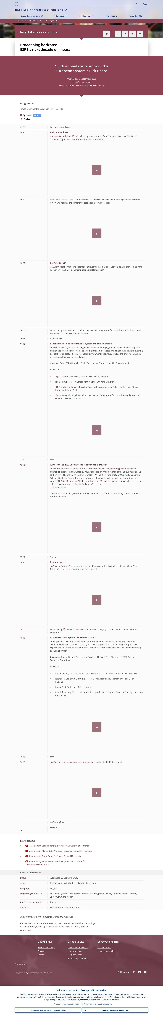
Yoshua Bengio (60, 566)
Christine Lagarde (58, 136)
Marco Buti (64, 376)
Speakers (27, 115)
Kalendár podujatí (50, 21)
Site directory (21, 964)
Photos (26, 119)
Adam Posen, (59, 266)
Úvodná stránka (20, 21)
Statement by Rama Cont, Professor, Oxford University (55, 856)
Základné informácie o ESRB (32, 16)
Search (137, 4)
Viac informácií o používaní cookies (98, 1003)
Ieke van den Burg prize (112, 468)
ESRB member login (46, 947)
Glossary (41, 951)
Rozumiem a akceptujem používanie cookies (48, 1010)
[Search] (124, 4)
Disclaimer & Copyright (78, 947)
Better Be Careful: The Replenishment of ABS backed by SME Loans (93, 481)
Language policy (75, 954)
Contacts (41, 954)
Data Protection (104, 947)
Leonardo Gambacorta (77, 629)
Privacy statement (75, 951)
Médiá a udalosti (61, 16)
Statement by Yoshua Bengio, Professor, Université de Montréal (59, 845)
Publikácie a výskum (87, 16)
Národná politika (135, 16)
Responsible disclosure (108, 951)
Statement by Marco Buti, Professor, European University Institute (60, 851)
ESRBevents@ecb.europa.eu (66, 907)
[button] (140, 4)
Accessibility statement (78, 958)
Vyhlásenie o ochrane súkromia (66, 1003)
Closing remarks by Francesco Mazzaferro (73, 762)
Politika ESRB (112, 16)
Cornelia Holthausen (68, 387)
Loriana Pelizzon (66, 395)
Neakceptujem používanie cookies (115, 1010)
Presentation (59, 487)
